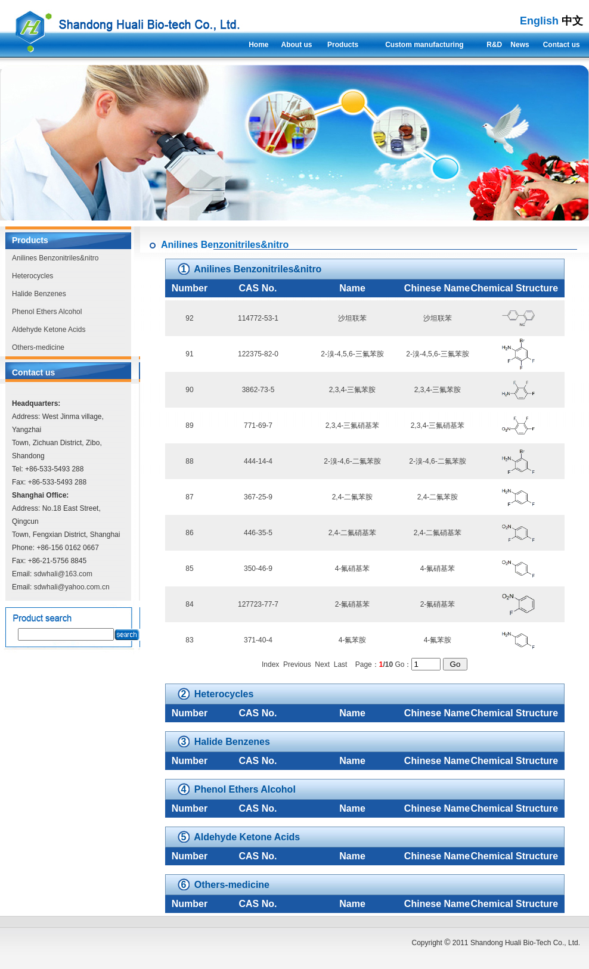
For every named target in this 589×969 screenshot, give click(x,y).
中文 (572, 21)
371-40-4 (258, 640)
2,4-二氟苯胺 (352, 497)
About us (296, 45)
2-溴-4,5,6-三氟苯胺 (352, 354)
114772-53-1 (258, 318)
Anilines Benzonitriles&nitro (55, 258)
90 (189, 390)
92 (189, 318)
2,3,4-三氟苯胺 (352, 390)
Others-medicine (38, 347)
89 (189, 425)
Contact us (561, 45)
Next (322, 664)
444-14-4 (258, 461)
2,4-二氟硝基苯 (352, 533)
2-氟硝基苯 (352, 604)
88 (189, 461)
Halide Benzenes (39, 294)
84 (189, 604)
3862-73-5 (258, 390)
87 (189, 497)
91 (189, 354)
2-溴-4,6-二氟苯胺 (352, 461)
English (539, 21)
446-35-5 (258, 533)
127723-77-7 (258, 604)
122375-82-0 (258, 354)
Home (258, 45)
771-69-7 (258, 425)
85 (189, 568)
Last (341, 664)
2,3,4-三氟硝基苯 (353, 425)
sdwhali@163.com (63, 574)
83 (189, 640)
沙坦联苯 (352, 318)
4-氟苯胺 (353, 640)
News (519, 45)
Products (342, 45)
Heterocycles (32, 276)
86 (189, 533)
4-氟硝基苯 (352, 568)
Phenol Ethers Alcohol (47, 312)
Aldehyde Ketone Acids (48, 329)
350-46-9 (258, 568)
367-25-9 (258, 497)
